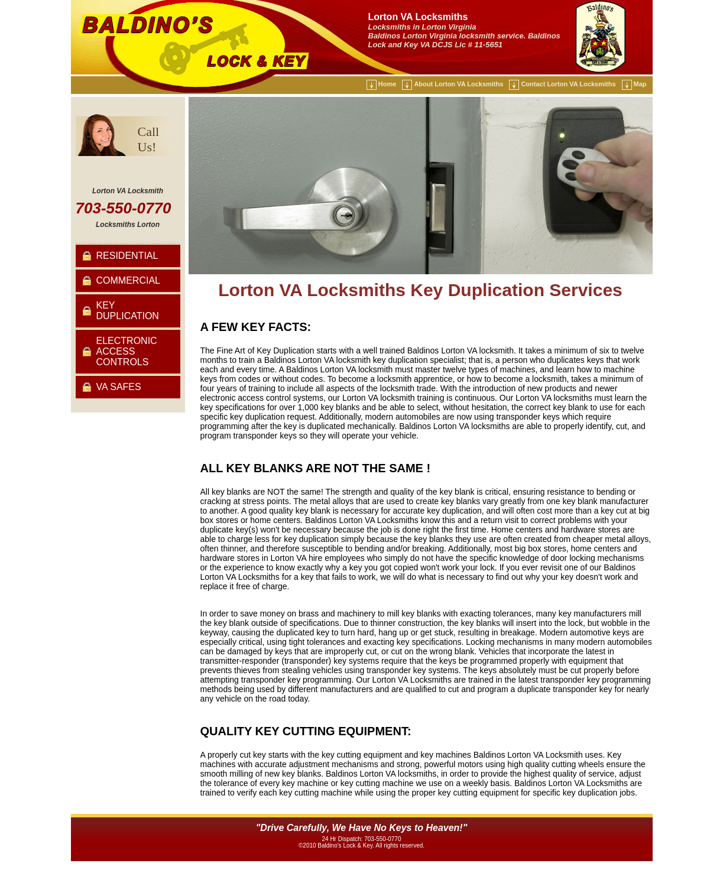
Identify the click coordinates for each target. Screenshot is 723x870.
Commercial (128, 280)
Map (640, 83)
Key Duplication (127, 310)
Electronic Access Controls (126, 351)
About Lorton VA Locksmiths (458, 83)
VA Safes (118, 387)
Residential (127, 256)
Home (387, 83)
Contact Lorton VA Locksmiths (568, 83)
